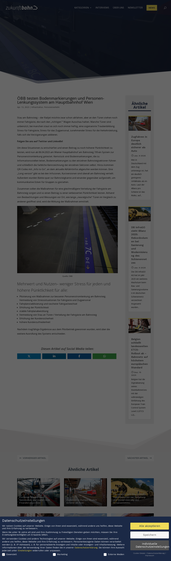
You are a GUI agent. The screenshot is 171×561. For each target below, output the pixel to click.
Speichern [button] (149, 535)
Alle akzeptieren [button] (149, 526)
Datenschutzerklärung (86, 548)
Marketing (60, 555)
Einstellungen (25, 551)
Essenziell (9, 555)
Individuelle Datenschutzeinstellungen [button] (152, 546)
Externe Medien (114, 555)
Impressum (149, 556)
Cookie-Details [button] (139, 554)
